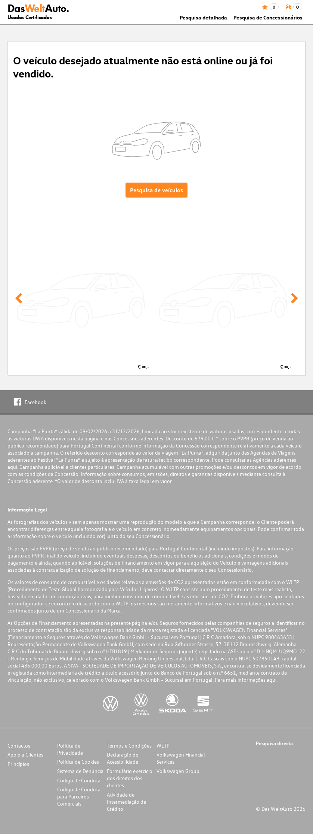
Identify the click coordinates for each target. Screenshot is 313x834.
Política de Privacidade (70, 749)
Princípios (18, 763)
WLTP (163, 745)
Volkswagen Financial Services (180, 758)
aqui (12, 466)
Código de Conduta (78, 780)
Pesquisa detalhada (203, 17)
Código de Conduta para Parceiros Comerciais (78, 796)
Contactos (18, 745)
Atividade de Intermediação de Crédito (126, 801)
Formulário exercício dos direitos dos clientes (129, 778)
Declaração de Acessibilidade (122, 758)
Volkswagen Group (177, 771)
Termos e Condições (129, 745)
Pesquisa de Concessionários (268, 17)
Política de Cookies (78, 761)
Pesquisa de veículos (156, 190)
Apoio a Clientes (25, 754)
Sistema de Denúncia (80, 771)
